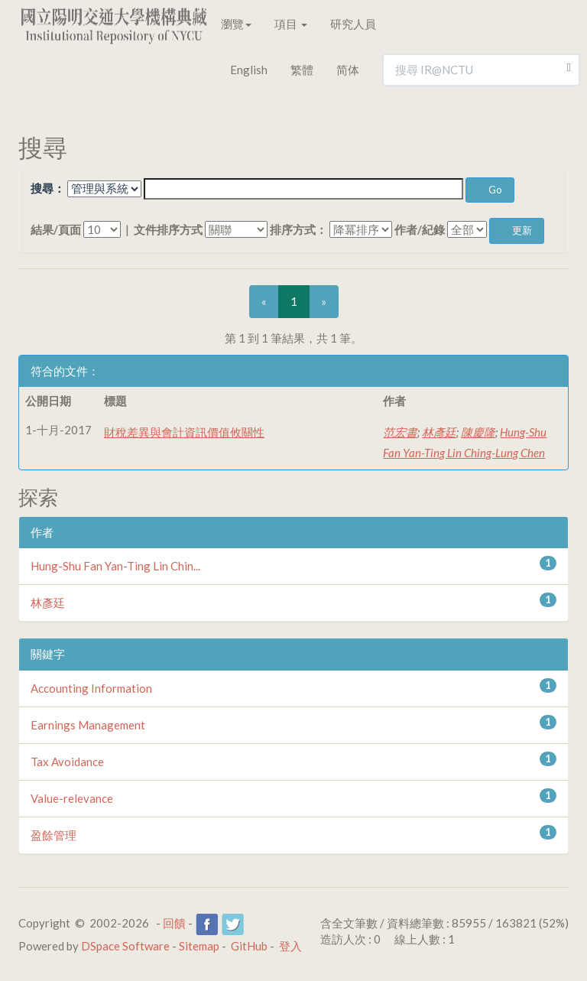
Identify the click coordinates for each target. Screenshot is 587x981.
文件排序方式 (168, 229)
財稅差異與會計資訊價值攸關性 (184, 432)
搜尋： (48, 188)
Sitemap (199, 946)
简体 (347, 69)
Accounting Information (91, 688)
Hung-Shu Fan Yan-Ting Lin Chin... (115, 566)
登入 (290, 946)
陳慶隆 (478, 432)
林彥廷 (439, 432)
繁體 (301, 69)
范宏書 (400, 432)
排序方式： (298, 229)
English (249, 69)
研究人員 (353, 24)
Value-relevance (72, 798)
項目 (290, 24)
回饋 (174, 923)
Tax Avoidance (67, 761)
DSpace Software (125, 946)
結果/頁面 (56, 229)
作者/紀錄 (419, 229)
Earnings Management (88, 725)
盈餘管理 (53, 835)
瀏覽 (236, 24)
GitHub (249, 946)
